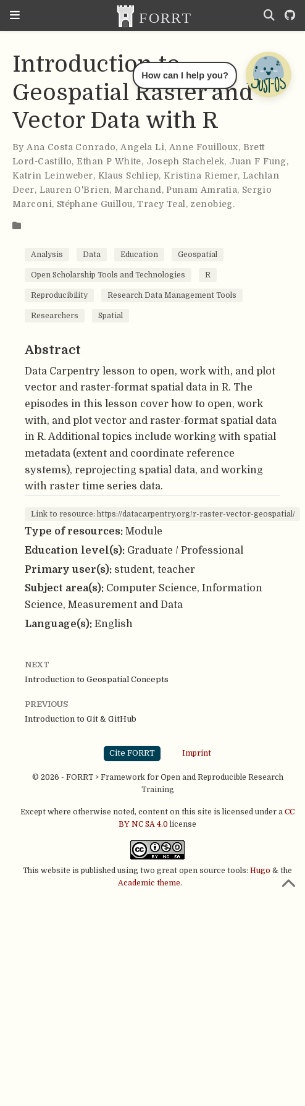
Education (139, 254)
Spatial (110, 315)
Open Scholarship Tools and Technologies (108, 275)
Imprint (196, 753)
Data (92, 254)
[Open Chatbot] (268, 74)
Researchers (54, 315)
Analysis (47, 254)
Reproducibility (59, 295)
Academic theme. (150, 883)
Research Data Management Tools (171, 295)
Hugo (260, 870)
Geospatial (197, 254)
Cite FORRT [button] (132, 753)
